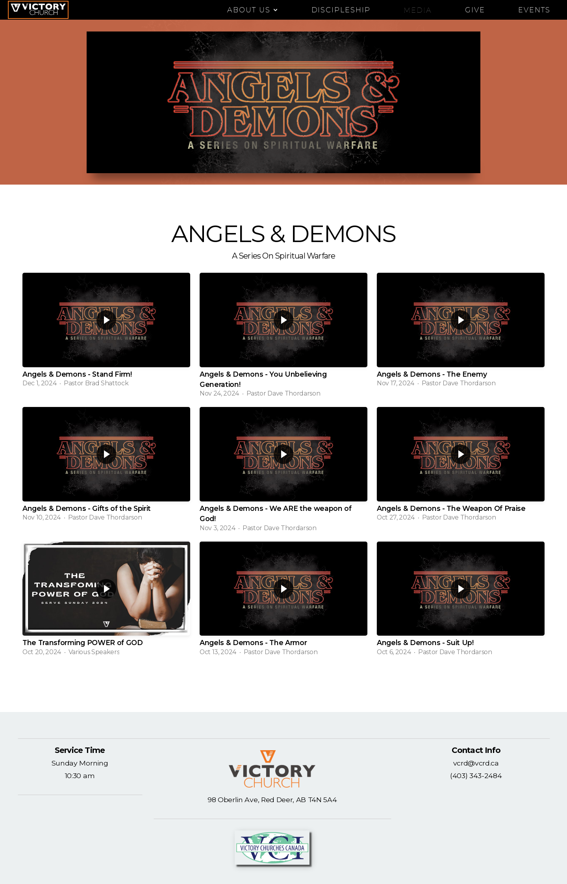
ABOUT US (252, 10)
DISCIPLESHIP (341, 10)
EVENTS (534, 10)
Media (418, 10)
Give (475, 10)
